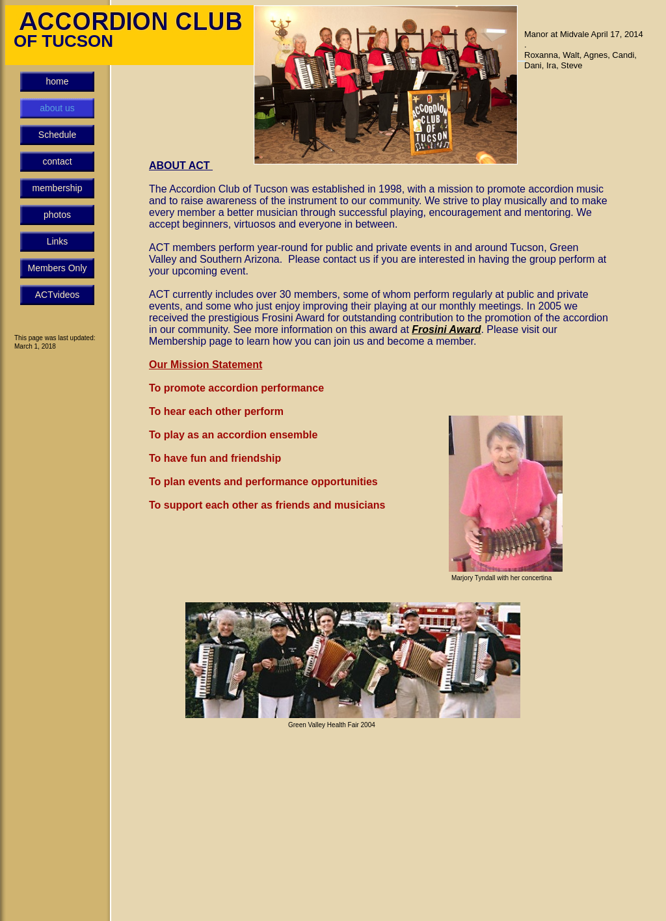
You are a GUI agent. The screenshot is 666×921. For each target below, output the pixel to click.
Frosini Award (446, 329)
